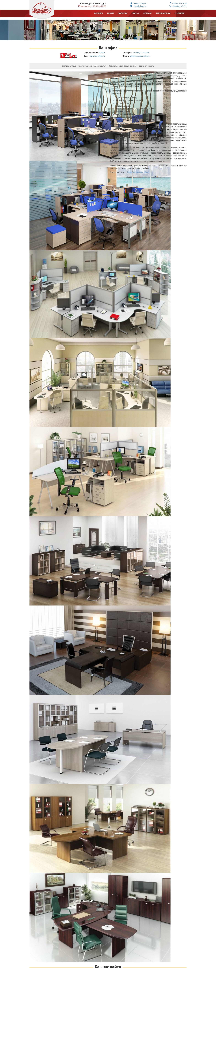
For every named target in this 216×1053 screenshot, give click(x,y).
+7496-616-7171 (178, 6)
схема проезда (138, 3)
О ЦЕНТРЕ (179, 13)
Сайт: (86, 56)
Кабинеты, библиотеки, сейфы (122, 66)
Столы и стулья (69, 66)
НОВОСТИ (122, 13)
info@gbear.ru (138, 6)
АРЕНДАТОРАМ (163, 13)
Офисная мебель (146, 66)
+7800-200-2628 (178, 3)
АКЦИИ (110, 13)
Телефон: (127, 52)
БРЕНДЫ (98, 13)
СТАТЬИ (135, 13)
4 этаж (102, 52)
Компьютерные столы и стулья (92, 66)
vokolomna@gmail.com (140, 56)
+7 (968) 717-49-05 (141, 52)
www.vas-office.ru (97, 56)
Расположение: (91, 52)
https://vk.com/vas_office (137, 172)
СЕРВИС (147, 13)
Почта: (126, 56)
